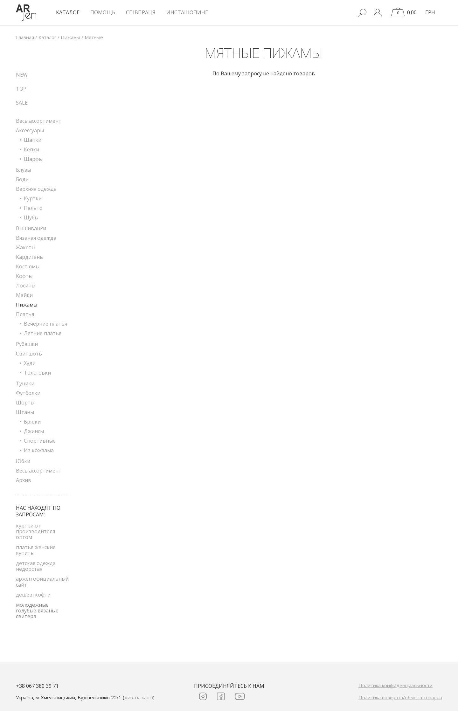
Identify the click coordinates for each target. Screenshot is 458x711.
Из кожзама (39, 450)
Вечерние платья (45, 323)
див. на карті (138, 697)
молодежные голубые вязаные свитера (37, 610)
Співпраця (141, 12)
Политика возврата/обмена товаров (400, 697)
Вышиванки (31, 228)
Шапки (32, 139)
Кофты (24, 276)
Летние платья (42, 333)
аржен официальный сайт (42, 581)
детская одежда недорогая (36, 566)
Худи (30, 363)
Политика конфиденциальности (395, 685)
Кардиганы (30, 256)
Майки (24, 295)
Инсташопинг (187, 12)
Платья (25, 314)
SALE (22, 102)
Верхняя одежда (36, 188)
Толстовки (37, 372)
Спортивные (40, 440)
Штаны (25, 412)
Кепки (31, 149)
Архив (23, 480)
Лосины (25, 285)
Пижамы (26, 304)
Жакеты (25, 247)
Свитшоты (29, 353)
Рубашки (27, 344)
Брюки (32, 421)
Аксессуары (30, 130)
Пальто (33, 207)
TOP (21, 88)
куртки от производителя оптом (35, 531)
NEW (22, 74)
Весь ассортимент (38, 120)
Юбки (23, 461)
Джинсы (34, 431)
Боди (22, 179)
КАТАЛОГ (68, 12)
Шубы (31, 217)
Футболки (28, 393)
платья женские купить (36, 550)
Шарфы (33, 158)
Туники (25, 383)
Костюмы (27, 266)
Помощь (102, 12)
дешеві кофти (33, 594)
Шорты (25, 402)
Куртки (33, 198)
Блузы (23, 169)
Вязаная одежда (36, 237)
